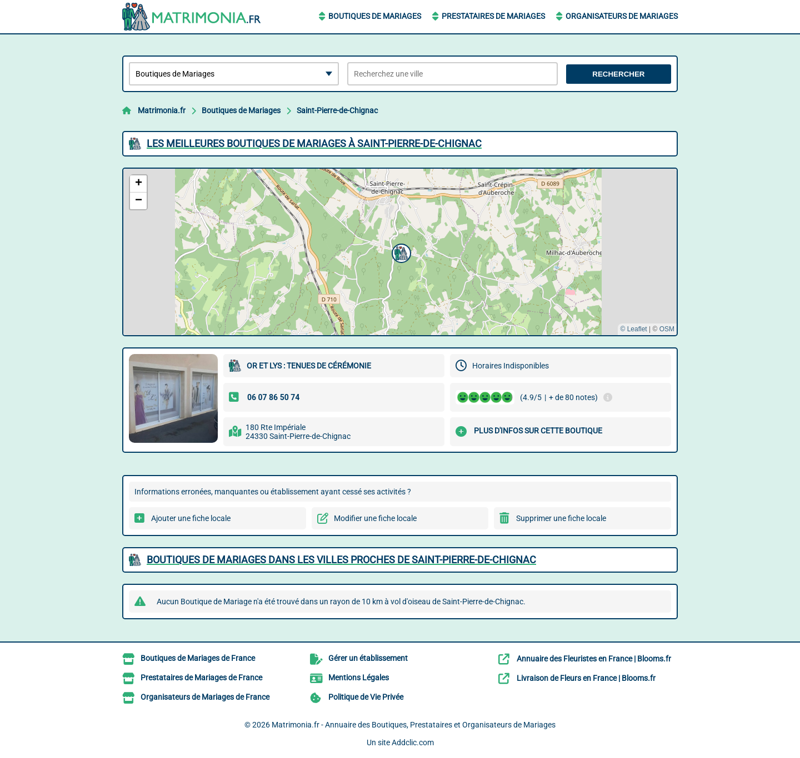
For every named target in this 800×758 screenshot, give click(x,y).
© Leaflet (633, 329)
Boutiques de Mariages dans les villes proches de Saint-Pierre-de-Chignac (341, 559)
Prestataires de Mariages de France (201, 677)
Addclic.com (413, 742)
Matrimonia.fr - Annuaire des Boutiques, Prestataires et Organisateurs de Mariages (414, 724)
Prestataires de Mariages (493, 16)
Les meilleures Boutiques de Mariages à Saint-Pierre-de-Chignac (314, 143)
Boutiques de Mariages (374, 16)
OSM (666, 329)
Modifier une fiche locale (375, 518)
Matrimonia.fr (162, 110)
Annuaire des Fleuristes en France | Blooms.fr (594, 658)
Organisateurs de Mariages (622, 16)
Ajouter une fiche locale (191, 518)
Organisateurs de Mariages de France (205, 697)
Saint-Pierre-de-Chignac (337, 110)
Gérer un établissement (368, 658)
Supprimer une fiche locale (561, 518)
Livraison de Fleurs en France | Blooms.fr (586, 678)
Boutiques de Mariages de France (198, 658)
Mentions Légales (358, 677)
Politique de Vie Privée (365, 697)
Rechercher (618, 74)
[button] (400, 252)
